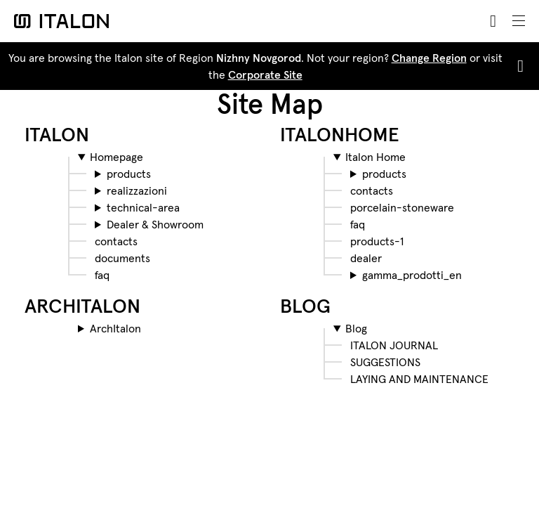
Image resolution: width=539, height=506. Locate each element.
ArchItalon (115, 328)
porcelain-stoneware (402, 207)
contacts (116, 241)
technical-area (143, 207)
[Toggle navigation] (518, 21)
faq (102, 275)
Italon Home (375, 157)
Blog (356, 328)
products (129, 174)
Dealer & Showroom (155, 224)
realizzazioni (137, 190)
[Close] (517, 66)
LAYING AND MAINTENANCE (419, 379)
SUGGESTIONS (385, 362)
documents (122, 258)
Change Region (429, 58)
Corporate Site (265, 74)
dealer (366, 258)
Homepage (116, 157)
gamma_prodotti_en (412, 275)
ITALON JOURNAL (394, 345)
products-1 (377, 241)
